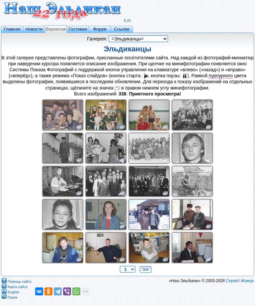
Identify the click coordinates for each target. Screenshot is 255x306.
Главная (12, 29)
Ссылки (121, 29)
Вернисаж (56, 29)
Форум (100, 29)
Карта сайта (14, 285)
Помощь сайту (17, 280)
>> (145, 269)
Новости (34, 29)
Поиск (10, 296)
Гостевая (78, 29)
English (10, 290)
